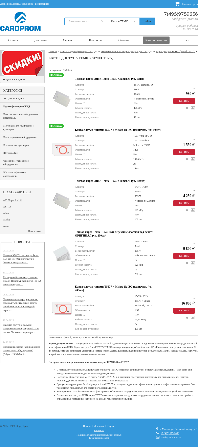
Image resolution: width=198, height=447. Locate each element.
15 (64, 70)
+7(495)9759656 (179, 13)
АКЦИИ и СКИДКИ (14, 98)
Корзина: (186, 3)
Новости (22, 242)
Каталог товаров (156, 40)
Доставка (40, 40)
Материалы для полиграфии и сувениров (18, 127)
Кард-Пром (22, 426)
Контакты (95, 40)
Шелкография (10, 153)
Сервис (68, 40)
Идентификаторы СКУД (16, 106)
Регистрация (41, 3)
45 (70, 70)
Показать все (35, 231)
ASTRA (7, 206)
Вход (30, 3)
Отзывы (123, 40)
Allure (6, 213)
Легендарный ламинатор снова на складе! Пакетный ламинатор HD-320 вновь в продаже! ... (22, 281)
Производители (17, 192)
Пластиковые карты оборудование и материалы (21, 116)
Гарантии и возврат (99, 438)
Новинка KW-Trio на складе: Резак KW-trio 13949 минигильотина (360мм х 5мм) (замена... (21, 259)
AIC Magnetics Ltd (12, 200)
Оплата (13, 40)
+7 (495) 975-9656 (170, 433)
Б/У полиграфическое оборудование (14, 174)
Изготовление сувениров (16, 145)
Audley (6, 219)
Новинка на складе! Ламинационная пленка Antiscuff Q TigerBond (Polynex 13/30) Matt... (21, 350)
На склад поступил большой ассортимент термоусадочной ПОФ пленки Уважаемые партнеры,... (21, 328)
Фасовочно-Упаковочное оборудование (16, 162)
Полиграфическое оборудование (20, 137)
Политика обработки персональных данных (99, 434)
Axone (6, 226)
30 (67, 70)
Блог (186, 40)
